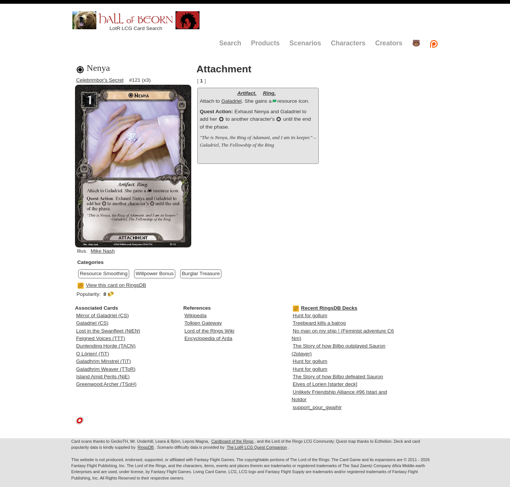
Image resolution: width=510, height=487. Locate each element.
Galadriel (231, 101)
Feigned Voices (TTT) (100, 338)
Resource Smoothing (104, 273)
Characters (348, 43)
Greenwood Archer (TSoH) (106, 384)
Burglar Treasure (201, 273)
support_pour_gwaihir (317, 407)
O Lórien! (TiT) (92, 354)
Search (230, 43)
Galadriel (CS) (92, 323)
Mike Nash (103, 251)
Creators (388, 43)
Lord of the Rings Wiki (209, 331)
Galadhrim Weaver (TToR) (105, 369)
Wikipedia (195, 315)
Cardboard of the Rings (233, 441)
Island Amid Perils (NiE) (103, 376)
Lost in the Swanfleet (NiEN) (108, 331)
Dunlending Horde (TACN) (105, 346)
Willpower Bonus (155, 273)
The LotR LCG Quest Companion (256, 447)
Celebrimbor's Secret (100, 80)
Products (265, 43)
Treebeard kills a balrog (319, 323)
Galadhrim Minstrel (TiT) (103, 361)
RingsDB (146, 447)
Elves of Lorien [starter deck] (325, 384)
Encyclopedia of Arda (208, 338)
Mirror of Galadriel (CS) (102, 315)
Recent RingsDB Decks (325, 308)
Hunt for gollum (310, 315)
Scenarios (305, 43)
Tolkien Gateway (203, 323)
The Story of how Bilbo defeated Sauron (338, 376)
